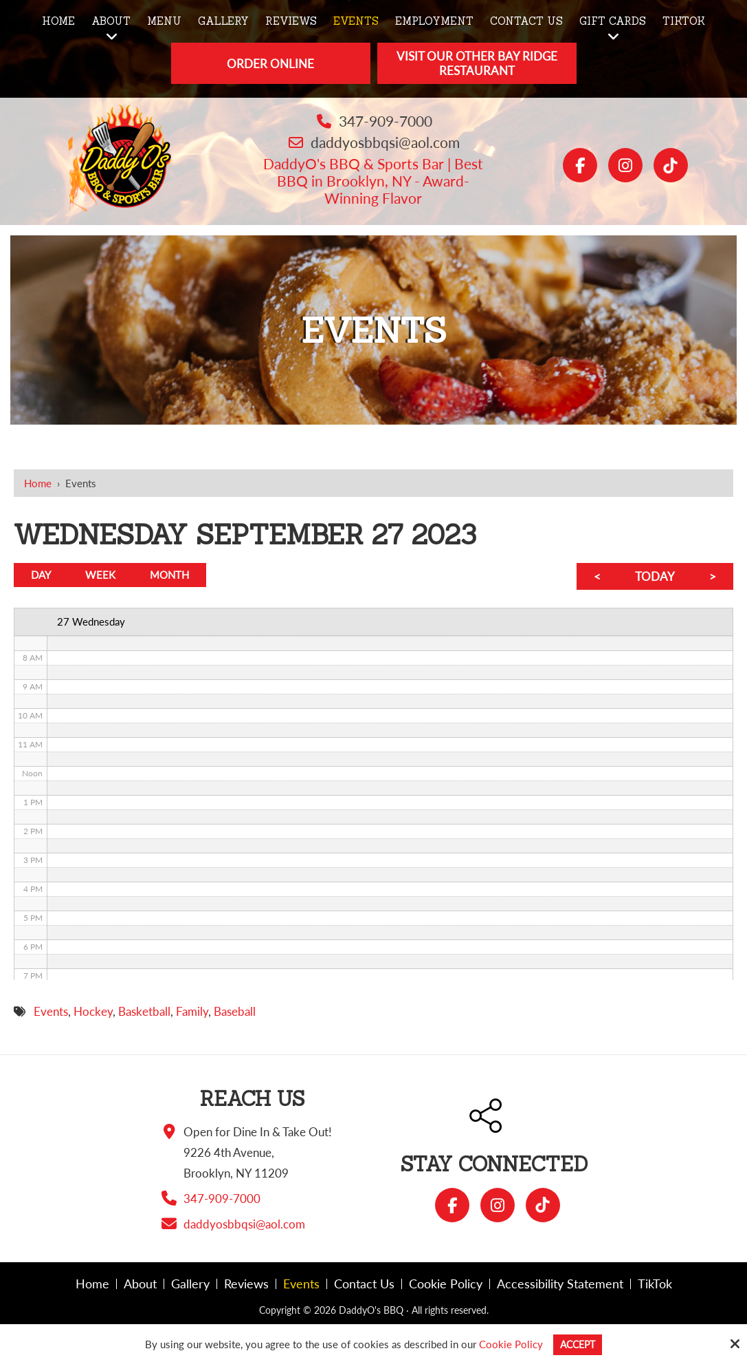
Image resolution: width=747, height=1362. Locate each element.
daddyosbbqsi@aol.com (385, 142)
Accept (577, 1344)
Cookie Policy (509, 1344)
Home (38, 483)
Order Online (270, 63)
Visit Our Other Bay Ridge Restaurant (477, 63)
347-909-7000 (385, 120)
